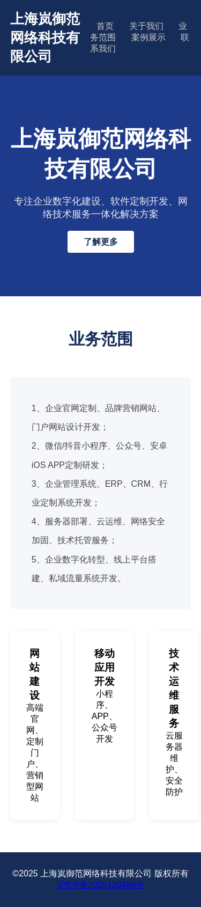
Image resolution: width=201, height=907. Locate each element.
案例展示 (148, 37)
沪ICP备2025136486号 (101, 884)
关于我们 (146, 26)
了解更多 (101, 241)
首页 (105, 26)
